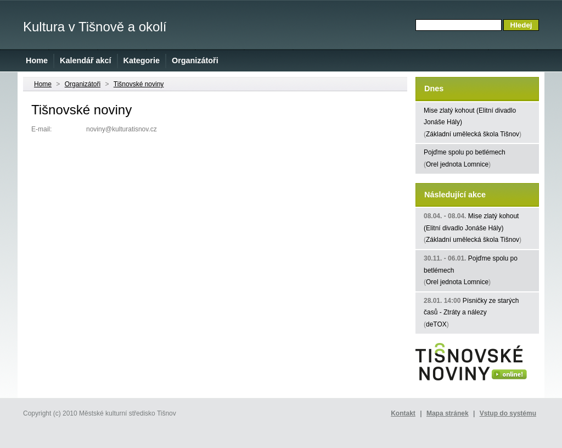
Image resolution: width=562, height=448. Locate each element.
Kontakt (403, 413)
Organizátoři (195, 60)
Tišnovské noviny (139, 84)
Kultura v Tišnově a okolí (94, 26)
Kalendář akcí (85, 60)
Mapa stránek (447, 413)
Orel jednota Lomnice (457, 164)
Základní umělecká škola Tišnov (472, 134)
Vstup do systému (508, 413)
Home (37, 60)
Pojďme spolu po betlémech (464, 152)
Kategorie (141, 60)
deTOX (436, 324)
